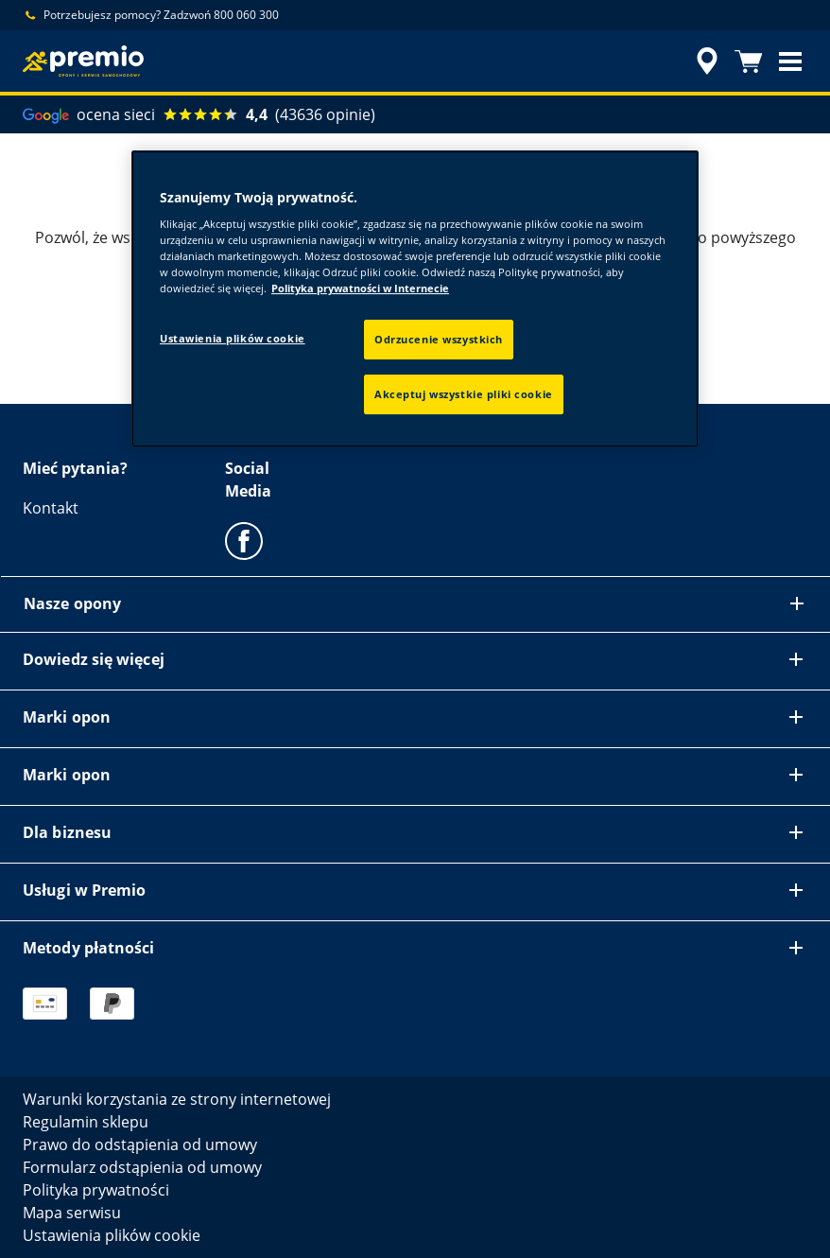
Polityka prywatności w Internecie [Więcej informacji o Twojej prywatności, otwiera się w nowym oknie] (360, 288)
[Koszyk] (749, 61)
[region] (415, 299)
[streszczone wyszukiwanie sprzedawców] (704, 61)
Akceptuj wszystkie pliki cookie (463, 394)
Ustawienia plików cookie (232, 338)
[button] (790, 61)
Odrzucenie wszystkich (438, 339)
